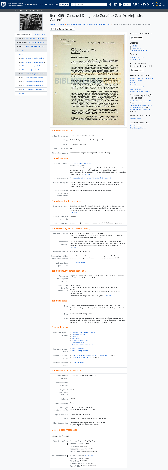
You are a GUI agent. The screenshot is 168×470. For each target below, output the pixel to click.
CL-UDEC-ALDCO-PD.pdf (77, 263)
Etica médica (76, 338)
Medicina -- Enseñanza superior (82, 345)
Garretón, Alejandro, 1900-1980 (82, 357)
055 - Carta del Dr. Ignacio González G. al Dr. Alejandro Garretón (42, 74)
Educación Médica (78, 343)
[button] (110, 4)
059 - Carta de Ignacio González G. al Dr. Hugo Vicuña (39, 89)
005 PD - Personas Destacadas (34, 38)
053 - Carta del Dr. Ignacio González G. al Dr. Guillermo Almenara (43, 66)
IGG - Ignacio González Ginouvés (33, 46)
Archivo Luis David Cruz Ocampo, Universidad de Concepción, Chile (91, 178)
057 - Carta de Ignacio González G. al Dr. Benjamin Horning (41, 82)
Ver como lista (135, 48)
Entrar (126, 4)
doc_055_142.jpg (90, 455)
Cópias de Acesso (60, 435)
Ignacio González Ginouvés (96, 24)
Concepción (80, 349)
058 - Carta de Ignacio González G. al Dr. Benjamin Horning (41, 86)
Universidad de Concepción (76, 24)
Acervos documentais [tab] (23, 35)
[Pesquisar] (90, 4)
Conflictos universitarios (80, 341)
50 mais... (22, 54)
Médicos (75, 336)
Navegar (63, 4)
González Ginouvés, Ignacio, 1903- (81, 163)
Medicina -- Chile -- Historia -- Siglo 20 (84, 332)
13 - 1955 (22, 50)
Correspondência (78, 362)
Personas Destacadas (57, 24)
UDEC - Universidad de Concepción (38, 42)
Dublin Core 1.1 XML (137, 57)
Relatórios (134, 46)
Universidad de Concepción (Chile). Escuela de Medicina (90, 355)
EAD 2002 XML (135, 59)
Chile (73, 349)
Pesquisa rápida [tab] (39, 35)
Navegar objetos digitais (138, 50)
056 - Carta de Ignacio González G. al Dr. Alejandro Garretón (41, 78)
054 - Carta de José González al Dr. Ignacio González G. (40, 70)
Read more (86, 174)
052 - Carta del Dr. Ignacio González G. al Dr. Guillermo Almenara (43, 62)
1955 (108, 24)
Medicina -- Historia (78, 334)
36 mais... (22, 93)
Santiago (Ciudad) (82, 351)
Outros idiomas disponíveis (61, 29)
